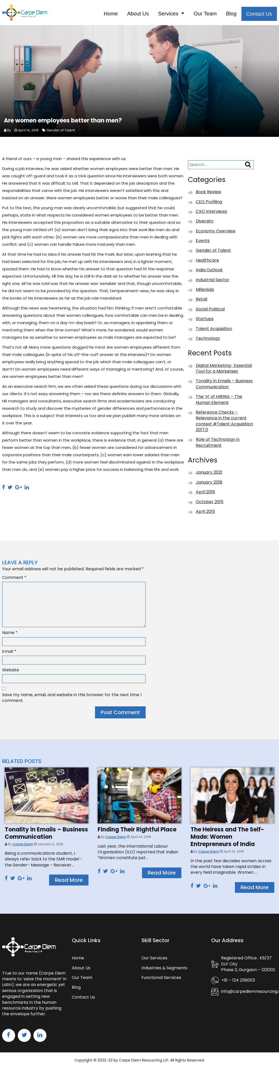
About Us (111, 14)
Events (203, 243)
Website (10, 672)
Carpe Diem (23, 846)
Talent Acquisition (214, 331)
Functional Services (161, 980)
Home (79, 14)
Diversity (204, 223)
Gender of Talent (60, 132)
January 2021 (209, 475)
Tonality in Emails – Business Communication (224, 386)
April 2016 (205, 494)
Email (9, 654)
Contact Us (255, 14)
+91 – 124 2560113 (238, 983)
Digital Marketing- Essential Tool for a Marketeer (224, 371)
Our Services (154, 960)
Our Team (190, 14)
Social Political (210, 311)
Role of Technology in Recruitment (218, 444)
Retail (201, 301)
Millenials (205, 292)
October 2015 (209, 504)
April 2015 (205, 514)
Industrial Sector (212, 282)
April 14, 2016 (28, 132)
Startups (204, 321)
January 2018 (209, 485)
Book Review (208, 194)
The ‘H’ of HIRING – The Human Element (219, 402)
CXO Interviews (211, 214)
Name (9, 635)
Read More (69, 882)
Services (148, 14)
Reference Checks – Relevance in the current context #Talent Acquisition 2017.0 (224, 423)
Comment (14, 580)
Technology (208, 341)
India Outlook (209, 272)
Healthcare (207, 263)
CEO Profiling (209, 204)
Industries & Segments (164, 970)
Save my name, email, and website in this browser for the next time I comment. (71, 700)
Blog (221, 14)
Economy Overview (215, 233)
